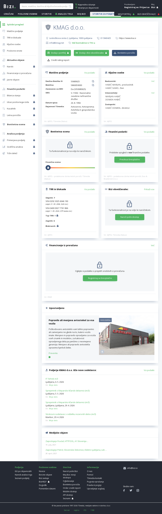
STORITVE (47, 13)
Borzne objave (45, 474)
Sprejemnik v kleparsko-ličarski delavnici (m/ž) (68, 390)
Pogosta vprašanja (95, 481)
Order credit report (72, 488)
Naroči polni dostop (129, 217)
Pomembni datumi (47, 488)
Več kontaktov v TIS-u (83, 42)
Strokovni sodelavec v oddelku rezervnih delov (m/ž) (71, 414)
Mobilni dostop (70, 491)
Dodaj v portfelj (58, 52)
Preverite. (53, 353)
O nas (89, 471)
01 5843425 (105, 38)
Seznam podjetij (22, 478)
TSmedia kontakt (94, 478)
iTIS (85, 510)
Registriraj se (131, 7)
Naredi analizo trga (23, 474)
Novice (42, 471)
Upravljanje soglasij (96, 488)
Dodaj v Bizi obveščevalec (91, 52)
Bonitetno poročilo (126, 52)
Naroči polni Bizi (70, 471)
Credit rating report (60, 60)
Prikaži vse (149, 189)
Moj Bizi (81, 13)
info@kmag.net (56, 42)
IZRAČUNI (9, 13)
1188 (92, 510)
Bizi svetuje (44, 478)
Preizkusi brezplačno (130, 159)
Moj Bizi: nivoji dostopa (69, 476)
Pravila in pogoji (94, 485)
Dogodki (43, 485)
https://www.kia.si (127, 38)
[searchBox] (46, 6)
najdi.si (76, 510)
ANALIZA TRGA (65, 13)
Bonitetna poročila (71, 484)
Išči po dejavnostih (23, 471)
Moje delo (53, 385)
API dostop (68, 495)
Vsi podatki (89, 72)
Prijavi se (145, 7)
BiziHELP (43, 481)
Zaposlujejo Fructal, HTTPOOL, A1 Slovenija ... (67, 441)
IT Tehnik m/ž (52, 378)
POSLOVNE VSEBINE (27, 13)
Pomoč (90, 474)
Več (152, 81)
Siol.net (67, 510)
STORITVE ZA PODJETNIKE (105, 13)
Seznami (66, 498)
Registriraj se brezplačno (100, 278)
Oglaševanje (68, 481)
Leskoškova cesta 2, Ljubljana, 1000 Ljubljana (70, 38)
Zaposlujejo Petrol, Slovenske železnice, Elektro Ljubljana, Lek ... (76, 450)
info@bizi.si (131, 468)
